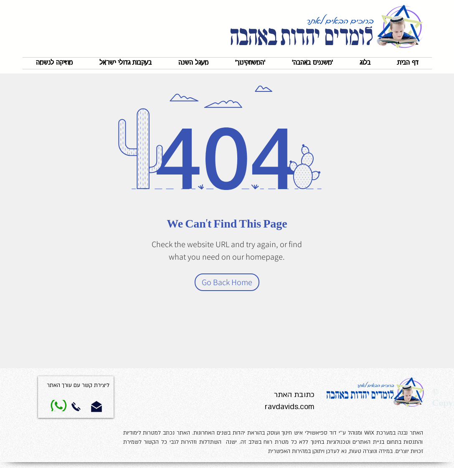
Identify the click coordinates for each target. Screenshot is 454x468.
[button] (312, 63)
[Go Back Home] (227, 282)
